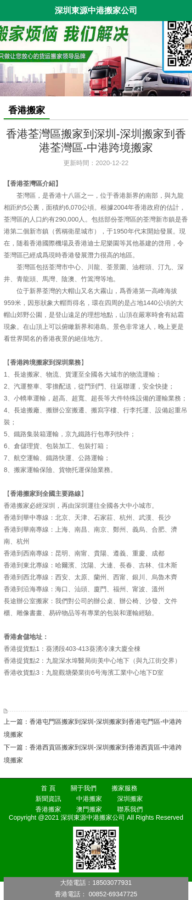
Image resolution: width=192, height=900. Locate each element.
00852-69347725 (113, 894)
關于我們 (83, 788)
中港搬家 (89, 798)
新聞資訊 (48, 798)
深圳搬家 (130, 798)
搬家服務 (124, 788)
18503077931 (112, 882)
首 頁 (48, 788)
